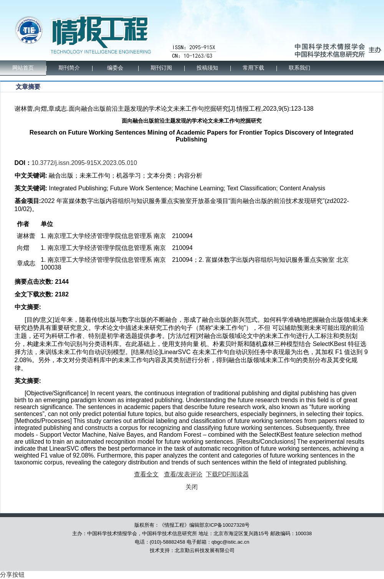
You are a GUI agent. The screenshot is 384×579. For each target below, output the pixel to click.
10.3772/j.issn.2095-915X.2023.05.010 (84, 163)
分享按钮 (12, 574)
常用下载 (253, 68)
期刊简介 (69, 68)
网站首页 (23, 68)
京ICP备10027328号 (227, 525)
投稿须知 (207, 68)
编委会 (115, 68)
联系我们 (299, 68)
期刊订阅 (161, 68)
